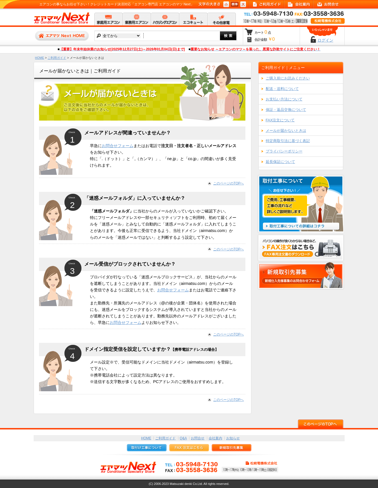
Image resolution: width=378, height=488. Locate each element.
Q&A (183, 438)
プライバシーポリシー (284, 151)
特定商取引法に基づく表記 (288, 141)
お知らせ (233, 438)
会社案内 (215, 438)
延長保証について (280, 162)
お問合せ (197, 438)
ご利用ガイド (56, 57)
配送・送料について (282, 89)
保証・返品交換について (286, 110)
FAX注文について (280, 120)
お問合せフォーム (117, 145)
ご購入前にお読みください (288, 78)
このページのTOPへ (228, 183)
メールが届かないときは (286, 130)
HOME (39, 57)
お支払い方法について (284, 99)
